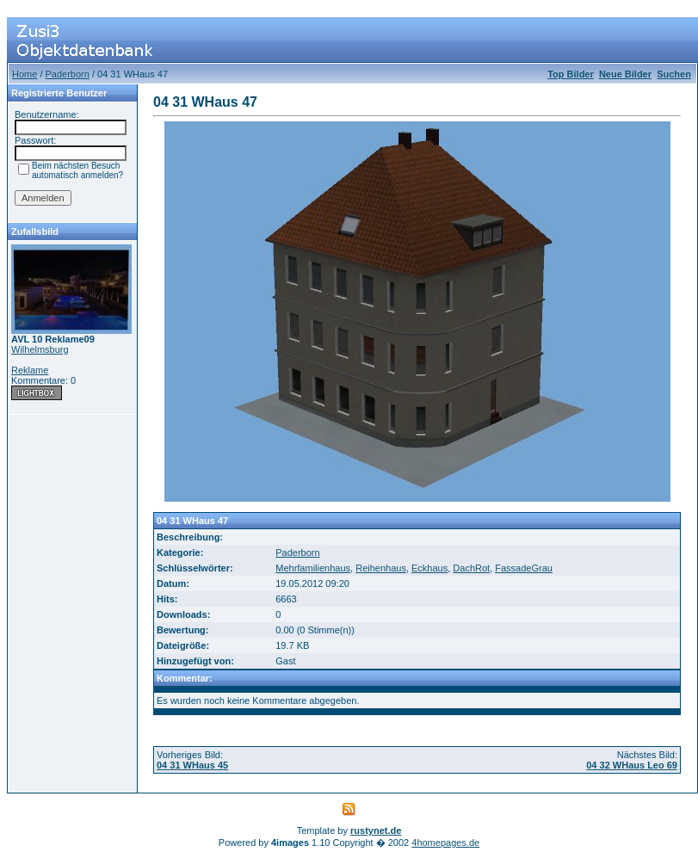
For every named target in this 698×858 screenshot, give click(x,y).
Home (24, 74)
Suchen (674, 74)
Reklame (29, 370)
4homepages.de (445, 842)
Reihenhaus (380, 568)
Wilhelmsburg (40, 349)
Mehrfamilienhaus (312, 568)
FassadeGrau (524, 568)
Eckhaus (429, 568)
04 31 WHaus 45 (192, 765)
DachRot (471, 568)
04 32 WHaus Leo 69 (631, 765)
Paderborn (68, 74)
